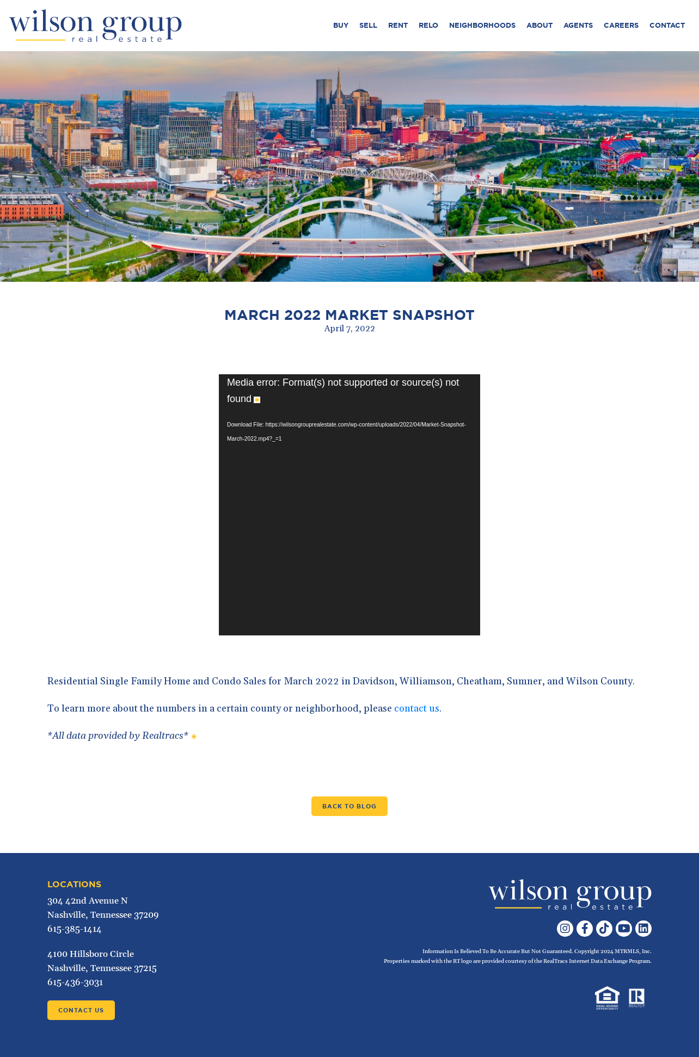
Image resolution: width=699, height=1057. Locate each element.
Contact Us (81, 1010)
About (539, 25)
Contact (667, 25)
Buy (340, 25)
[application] (349, 504)
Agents (578, 25)
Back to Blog (349, 806)
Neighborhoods (482, 25)
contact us (416, 708)
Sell (368, 25)
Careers (621, 25)
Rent (398, 25)
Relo (428, 25)
